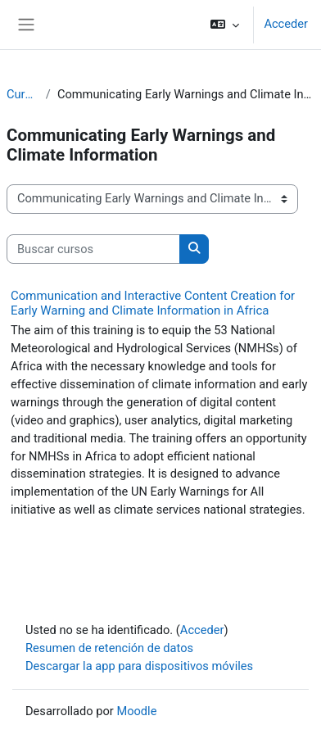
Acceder (286, 23)
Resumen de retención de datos (109, 648)
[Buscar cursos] (93, 249)
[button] (225, 24)
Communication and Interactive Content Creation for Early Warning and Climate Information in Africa (153, 303)
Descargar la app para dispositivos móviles (139, 666)
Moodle (136, 711)
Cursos (23, 94)
